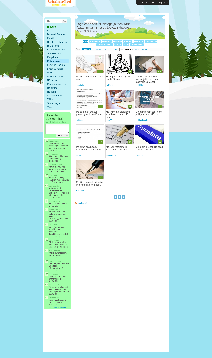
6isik (79, 155)
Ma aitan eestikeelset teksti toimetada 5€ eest (88, 148)
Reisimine (52, 88)
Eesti (85, 41)
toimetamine (151, 41)
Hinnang (107, 49)
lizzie (50, 186)
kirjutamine (95, 41)
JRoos (80, 120)
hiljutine (51, 26)
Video (50, 107)
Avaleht (144, 2)
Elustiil (50, 38)
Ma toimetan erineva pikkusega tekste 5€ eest (89, 113)
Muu (49, 72)
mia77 (109, 120)
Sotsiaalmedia (54, 95)
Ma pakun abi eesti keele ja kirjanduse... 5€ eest (149, 113)
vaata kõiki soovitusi (57, 307)
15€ (100, 72)
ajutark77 (81, 85)
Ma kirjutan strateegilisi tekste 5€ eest (118, 78)
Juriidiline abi (54, 53)
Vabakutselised (60, 6)
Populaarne (97, 49)
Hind (115, 49)
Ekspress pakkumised (142, 49)
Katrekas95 (53, 261)
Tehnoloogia (53, 103)
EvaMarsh (52, 165)
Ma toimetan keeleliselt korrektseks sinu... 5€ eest (118, 114)
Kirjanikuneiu (142, 120)
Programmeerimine (57, 84)
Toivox (51, 285)
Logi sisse (163, 2)
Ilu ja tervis (53, 46)
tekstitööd (139, 41)
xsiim (51, 141)
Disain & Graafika (56, 34)
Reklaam (51, 92)
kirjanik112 (111, 155)
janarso (140, 155)
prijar (51, 240)
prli (50, 225)
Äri (48, 30)
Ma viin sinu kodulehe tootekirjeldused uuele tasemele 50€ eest (147, 79)
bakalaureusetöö (104, 44)
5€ (130, 72)
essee (126, 44)
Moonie (80, 190)
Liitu (153, 2)
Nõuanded (52, 80)
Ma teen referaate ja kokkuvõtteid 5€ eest (116, 148)
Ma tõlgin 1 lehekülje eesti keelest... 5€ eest (149, 148)
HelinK (140, 85)
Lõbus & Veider (55, 69)
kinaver (51, 209)
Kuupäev (86, 49)
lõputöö (118, 44)
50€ (159, 72)
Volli (50, 154)
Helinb (51, 251)
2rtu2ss (110, 85)
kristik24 (52, 201)
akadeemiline (137, 44)
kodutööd (106, 41)
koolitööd (117, 41)
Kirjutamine (53, 61)
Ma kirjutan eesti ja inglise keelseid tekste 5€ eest (89, 183)
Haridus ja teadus (57, 42)
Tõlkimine (52, 99)
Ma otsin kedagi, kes (55, 122)
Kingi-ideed (53, 57)
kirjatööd (127, 41)
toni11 (51, 175)
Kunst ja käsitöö (56, 65)
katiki (51, 298)
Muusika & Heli (55, 76)
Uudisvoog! (82, 203)
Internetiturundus (56, 49)
